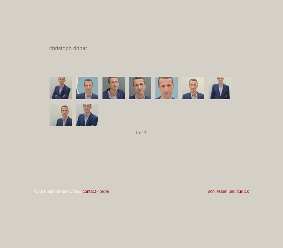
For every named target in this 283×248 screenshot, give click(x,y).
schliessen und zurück (228, 191)
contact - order (96, 191)
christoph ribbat (141, 48)
